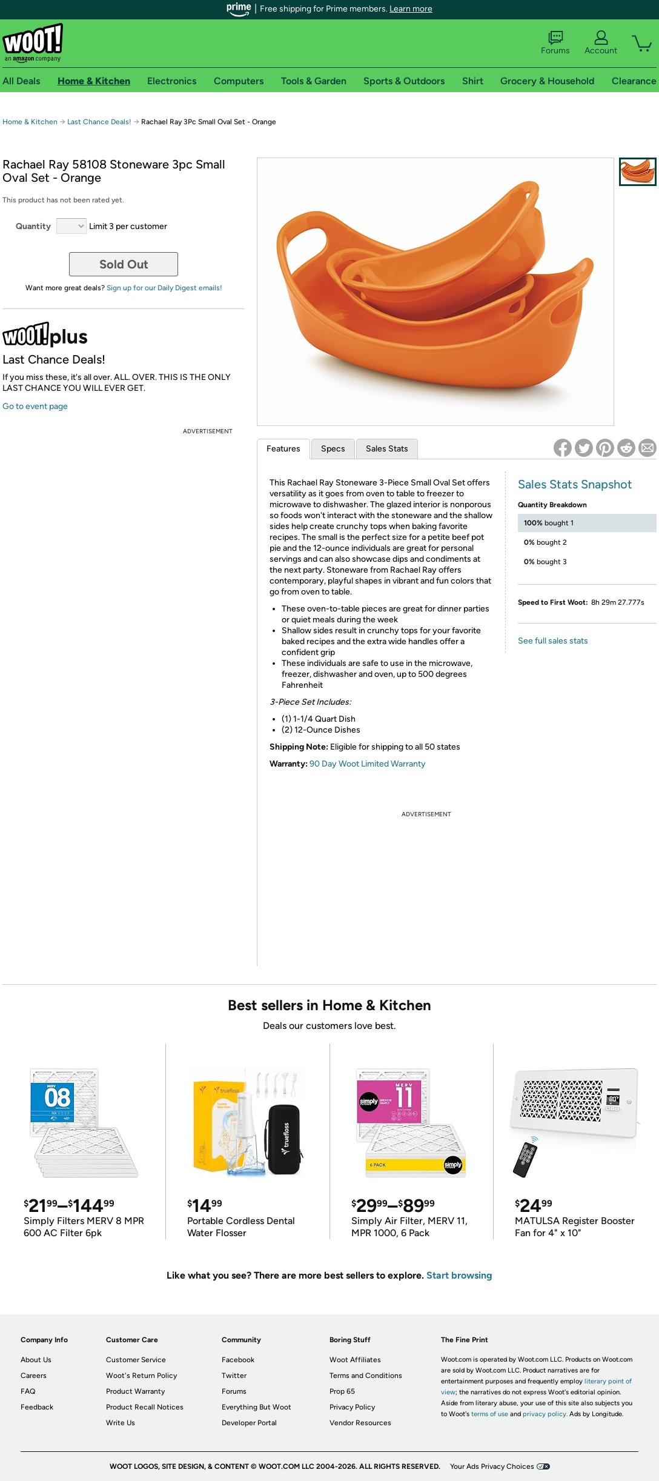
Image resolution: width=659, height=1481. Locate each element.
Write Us (120, 1423)
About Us (36, 1360)
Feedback (37, 1407)
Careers (34, 1375)
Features (283, 449)
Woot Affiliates (355, 1360)
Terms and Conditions (366, 1375)
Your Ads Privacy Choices (492, 1466)
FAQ (28, 1391)
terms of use (489, 1414)
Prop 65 (342, 1391)
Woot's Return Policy (141, 1375)
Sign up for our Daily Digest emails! (164, 288)
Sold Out (123, 264)
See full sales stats (553, 641)
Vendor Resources (360, 1423)
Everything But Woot (256, 1407)
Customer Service (136, 1360)
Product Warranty (135, 1391)
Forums (555, 43)
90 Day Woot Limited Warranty (368, 764)
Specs (333, 449)
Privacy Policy (352, 1407)
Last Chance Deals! (99, 122)
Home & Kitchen (30, 122)
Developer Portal (249, 1423)
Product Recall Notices (145, 1407)
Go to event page (35, 406)
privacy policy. (545, 1414)
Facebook (238, 1360)
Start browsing (459, 1275)
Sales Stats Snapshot (575, 484)
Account (600, 43)
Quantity (33, 226)
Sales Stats (387, 449)
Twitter (234, 1375)
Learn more (410, 9)
